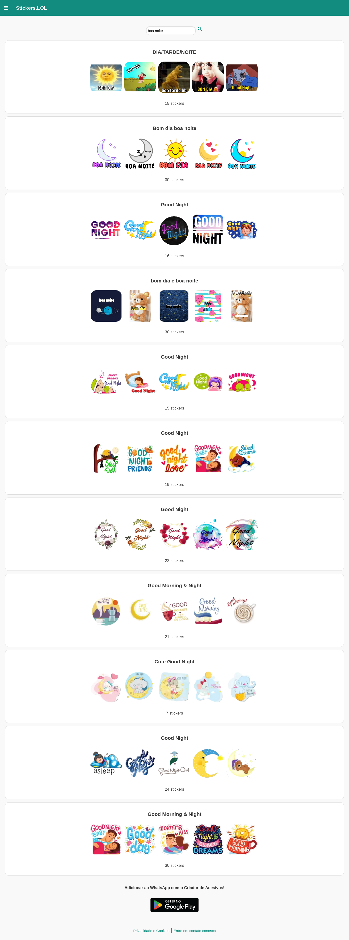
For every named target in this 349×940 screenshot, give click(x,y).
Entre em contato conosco (195, 931)
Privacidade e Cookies (151, 931)
